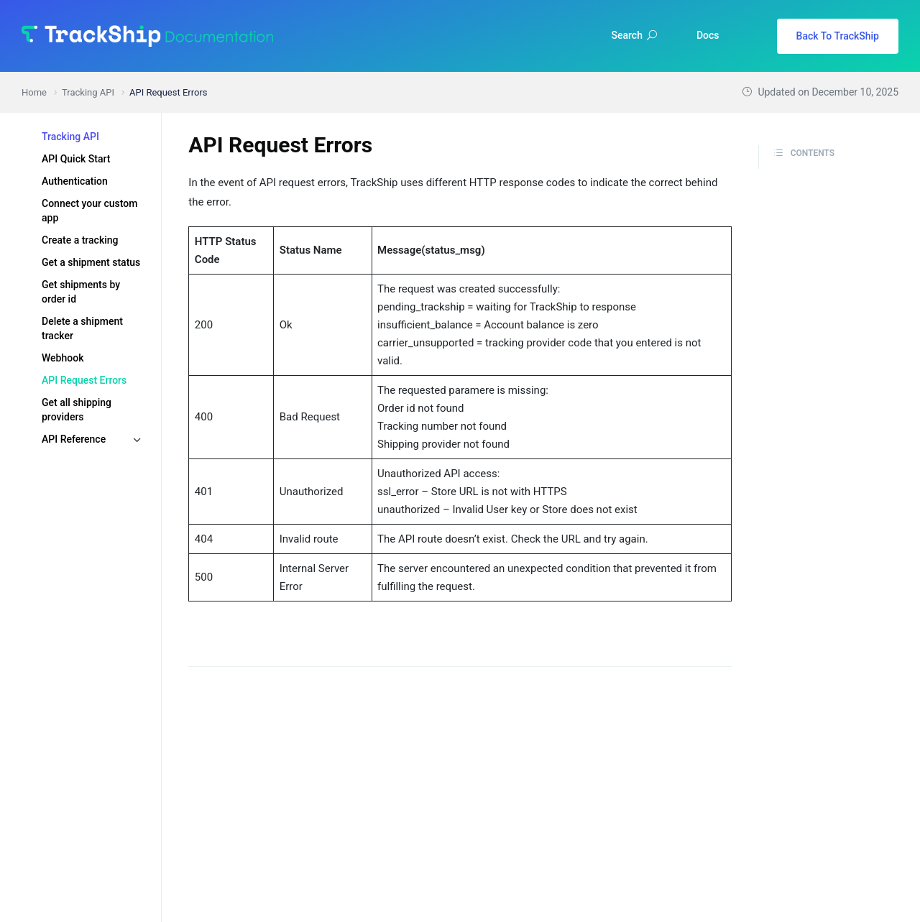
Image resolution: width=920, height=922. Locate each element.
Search (634, 36)
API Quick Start (76, 159)
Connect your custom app (89, 210)
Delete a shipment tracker (82, 328)
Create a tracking (80, 240)
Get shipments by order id (81, 292)
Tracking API (70, 136)
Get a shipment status (91, 262)
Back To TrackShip (837, 36)
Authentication (75, 181)
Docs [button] (707, 35)
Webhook (62, 358)
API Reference (74, 439)
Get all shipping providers (76, 410)
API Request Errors (84, 380)
